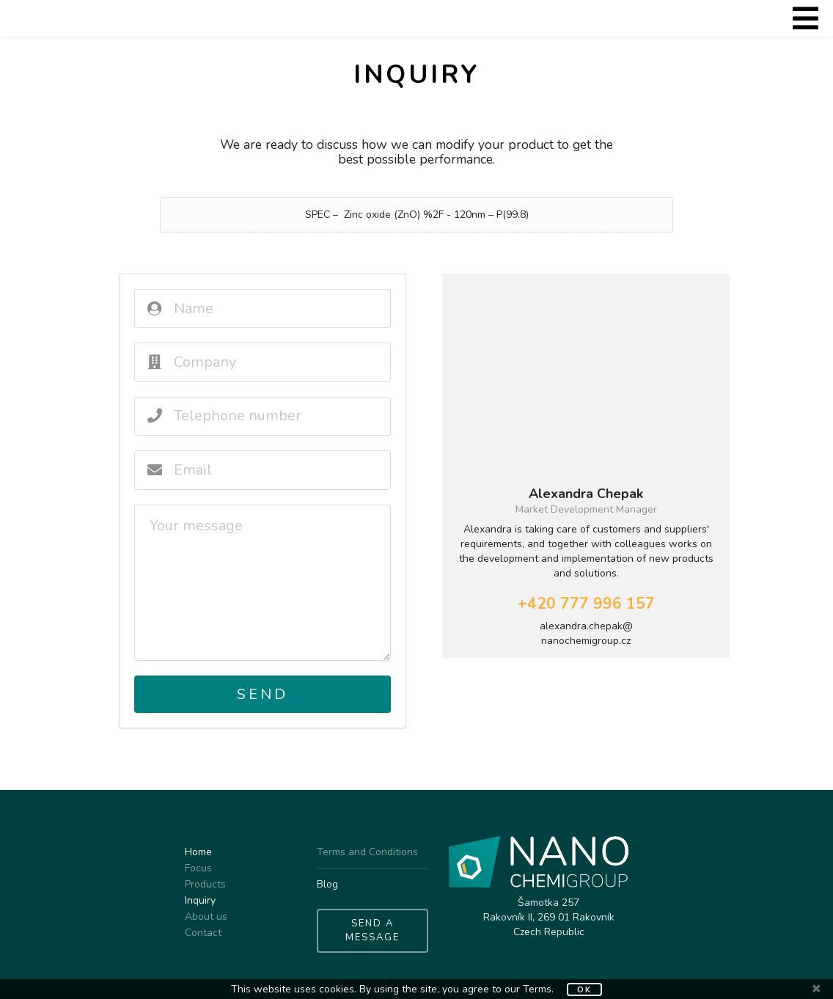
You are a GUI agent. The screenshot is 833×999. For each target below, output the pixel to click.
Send (262, 694)
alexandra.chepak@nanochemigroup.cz (586, 633)
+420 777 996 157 (586, 603)
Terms (537, 989)
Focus (198, 868)
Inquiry (200, 900)
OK (584, 989)
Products (205, 884)
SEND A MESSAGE (372, 931)
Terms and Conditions (367, 852)
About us (206, 916)
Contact (203, 932)
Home (198, 852)
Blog (327, 884)
